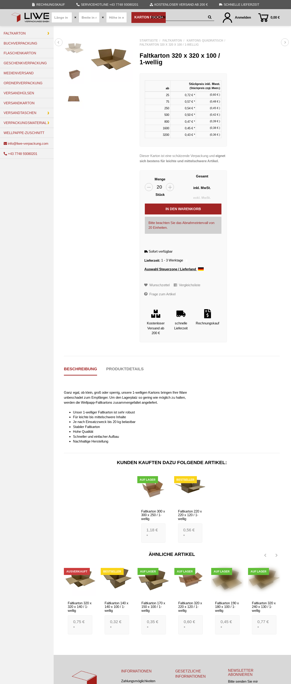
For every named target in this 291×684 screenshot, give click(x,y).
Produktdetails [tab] (125, 368)
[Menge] (159, 187)
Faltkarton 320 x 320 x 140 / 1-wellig (80, 606)
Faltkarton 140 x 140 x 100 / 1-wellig (116, 606)
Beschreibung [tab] (80, 368)
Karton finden (148, 17)
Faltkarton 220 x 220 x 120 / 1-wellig (190, 515)
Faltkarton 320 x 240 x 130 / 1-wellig (264, 606)
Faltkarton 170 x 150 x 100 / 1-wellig (153, 606)
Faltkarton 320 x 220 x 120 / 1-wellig (190, 606)
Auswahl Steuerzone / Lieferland (174, 269)
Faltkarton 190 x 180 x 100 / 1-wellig (227, 606)
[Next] (276, 555)
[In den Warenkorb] (183, 209)
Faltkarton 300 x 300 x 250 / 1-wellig (153, 515)
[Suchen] (179, 17)
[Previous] (265, 555)
